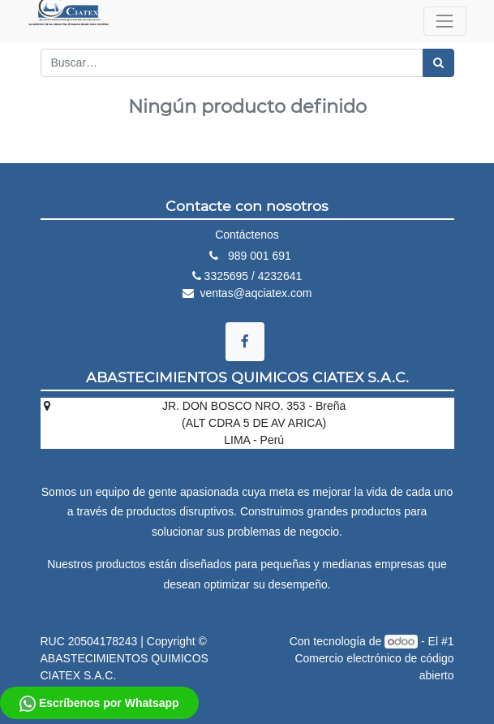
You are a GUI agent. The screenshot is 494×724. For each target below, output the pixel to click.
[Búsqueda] (438, 63)
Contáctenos (247, 234)
